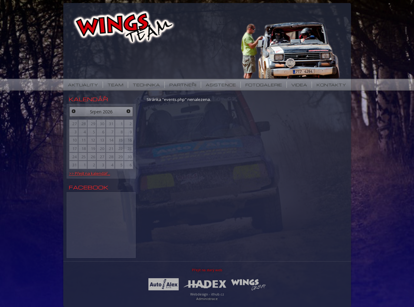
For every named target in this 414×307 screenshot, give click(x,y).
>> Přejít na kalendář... (89, 173)
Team (115, 84)
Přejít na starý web (207, 270)
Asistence (221, 84)
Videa (299, 84)
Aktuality (83, 84)
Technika (146, 84)
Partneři (182, 84)
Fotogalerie (263, 84)
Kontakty (331, 84)
